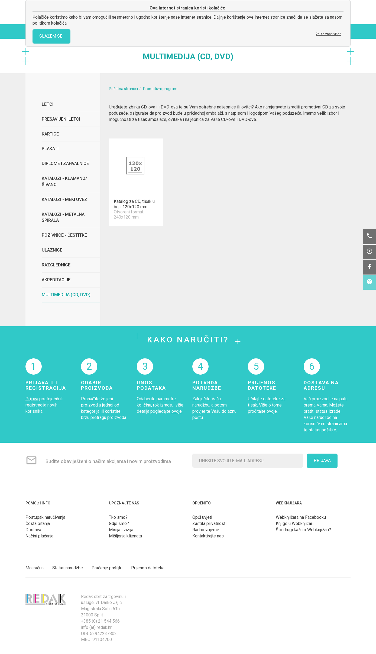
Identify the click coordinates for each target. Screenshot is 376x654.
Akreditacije (56, 279)
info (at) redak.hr (96, 627)
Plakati (50, 148)
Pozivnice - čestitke (64, 235)
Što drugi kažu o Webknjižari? (303, 529)
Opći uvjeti (202, 517)
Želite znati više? (328, 34)
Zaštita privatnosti (209, 523)
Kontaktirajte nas (208, 536)
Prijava (31, 398)
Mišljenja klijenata (125, 536)
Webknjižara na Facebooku (301, 517)
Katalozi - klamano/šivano (64, 181)
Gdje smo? (119, 523)
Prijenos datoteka (147, 567)
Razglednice (56, 264)
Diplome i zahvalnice (65, 163)
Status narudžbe (67, 567)
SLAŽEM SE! (51, 36)
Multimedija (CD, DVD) (66, 294)
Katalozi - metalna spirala (63, 217)
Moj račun (34, 567)
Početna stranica (123, 89)
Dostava (33, 529)
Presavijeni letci (61, 119)
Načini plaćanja (39, 536)
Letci (47, 104)
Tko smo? (118, 517)
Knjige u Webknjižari (294, 523)
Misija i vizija (121, 529)
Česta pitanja (37, 523)
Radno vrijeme (205, 529)
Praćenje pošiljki (107, 567)
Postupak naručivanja (45, 517)
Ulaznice (52, 250)
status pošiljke (322, 429)
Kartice (50, 134)
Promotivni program (160, 89)
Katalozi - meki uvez (64, 199)
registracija (35, 405)
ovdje (176, 411)
